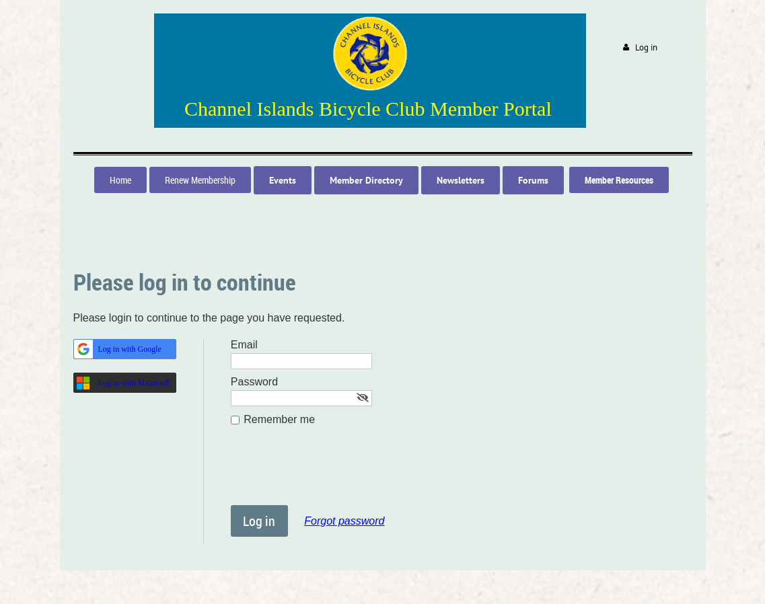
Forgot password (344, 521)
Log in (646, 47)
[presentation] (333, 472)
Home (120, 180)
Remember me (279, 419)
